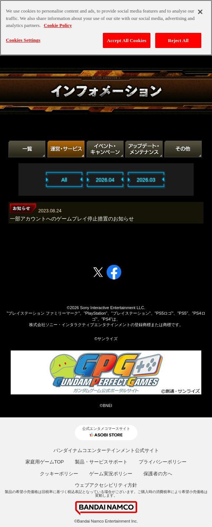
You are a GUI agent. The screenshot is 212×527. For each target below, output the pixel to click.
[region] (106, 27)
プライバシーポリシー (163, 462)
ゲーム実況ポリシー (110, 473)
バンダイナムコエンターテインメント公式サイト (106, 450)
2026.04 (105, 180)
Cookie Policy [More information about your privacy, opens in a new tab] (58, 25)
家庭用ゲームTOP (44, 462)
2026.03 (146, 180)
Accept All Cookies (126, 40)
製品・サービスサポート (101, 462)
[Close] (200, 12)
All (64, 180)
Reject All (178, 40)
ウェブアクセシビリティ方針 (106, 485)
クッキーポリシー (59, 473)
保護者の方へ (157, 473)
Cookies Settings (23, 40)
